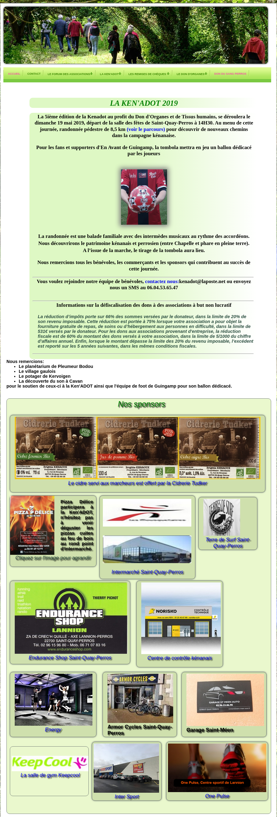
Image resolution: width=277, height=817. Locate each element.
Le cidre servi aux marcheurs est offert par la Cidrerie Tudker (137, 483)
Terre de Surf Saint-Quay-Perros (227, 543)
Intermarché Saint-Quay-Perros (147, 572)
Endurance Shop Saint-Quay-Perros (70, 658)
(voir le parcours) (145, 129)
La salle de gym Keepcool (50, 775)
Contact (34, 73)
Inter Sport (127, 796)
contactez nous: (162, 281)
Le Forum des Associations (70, 74)
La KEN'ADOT (110, 74)
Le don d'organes (192, 74)
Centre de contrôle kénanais (179, 658)
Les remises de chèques (149, 74)
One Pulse (217, 796)
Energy (53, 729)
